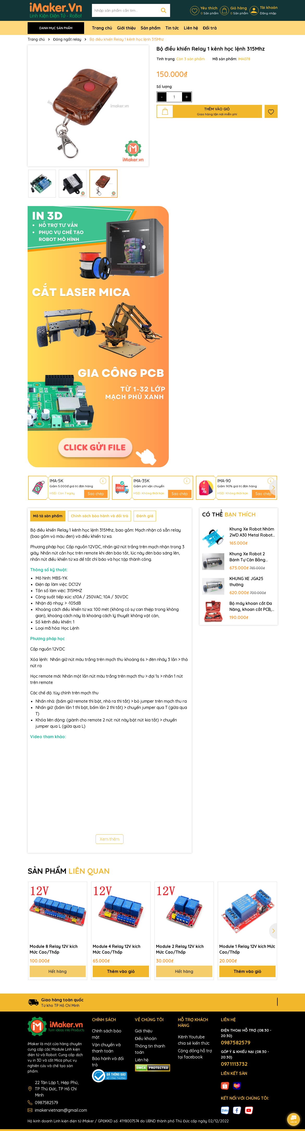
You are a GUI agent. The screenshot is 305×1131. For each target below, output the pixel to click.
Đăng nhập (268, 13)
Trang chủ (102, 28)
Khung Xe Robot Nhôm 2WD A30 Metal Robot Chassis (251, 532)
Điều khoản (146, 1038)
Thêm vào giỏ (121, 971)
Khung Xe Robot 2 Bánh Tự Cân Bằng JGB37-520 (247, 557)
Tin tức (172, 28)
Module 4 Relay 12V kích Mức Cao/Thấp (116, 949)
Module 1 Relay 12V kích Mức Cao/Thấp (247, 949)
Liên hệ (191, 28)
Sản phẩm (150, 28)
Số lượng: (164, 86)
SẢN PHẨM (69, 871)
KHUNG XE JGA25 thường (246, 581)
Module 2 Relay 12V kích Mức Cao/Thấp (180, 949)
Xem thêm (109, 839)
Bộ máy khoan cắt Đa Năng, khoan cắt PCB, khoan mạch (250, 606)
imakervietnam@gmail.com (61, 1110)
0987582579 (46, 1102)
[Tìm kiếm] (163, 10)
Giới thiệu (126, 28)
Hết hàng (57, 971)
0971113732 (234, 1064)
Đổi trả (210, 28)
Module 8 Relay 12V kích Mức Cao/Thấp (54, 949)
